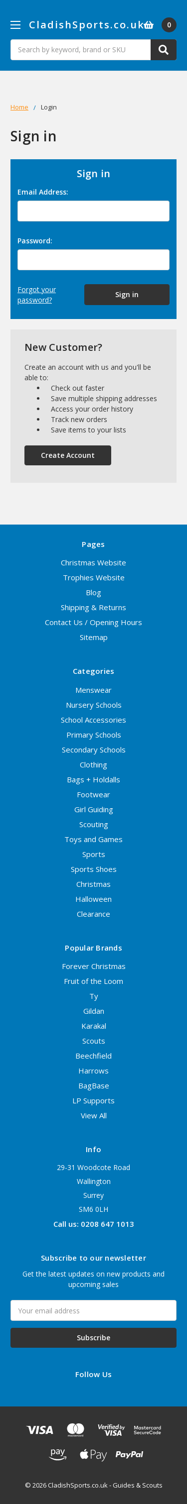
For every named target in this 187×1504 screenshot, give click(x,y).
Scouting (93, 824)
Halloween (93, 899)
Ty (93, 996)
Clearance (93, 914)
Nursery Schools (94, 705)
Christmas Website (93, 562)
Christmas (93, 884)
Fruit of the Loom (93, 981)
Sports (93, 854)
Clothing (93, 764)
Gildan (93, 1011)
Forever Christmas (94, 966)
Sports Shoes (94, 869)
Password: (34, 240)
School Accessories (93, 720)
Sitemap (94, 637)
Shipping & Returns (93, 607)
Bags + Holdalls (93, 779)
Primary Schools (93, 735)
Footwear (93, 794)
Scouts (93, 1041)
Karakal (93, 1026)
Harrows (93, 1070)
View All (94, 1115)
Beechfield (93, 1056)
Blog (93, 592)
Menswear (93, 690)
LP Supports (93, 1100)
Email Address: (42, 192)
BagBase (93, 1085)
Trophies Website (94, 577)
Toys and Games (93, 839)
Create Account (68, 455)
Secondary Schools (94, 749)
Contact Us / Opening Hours (93, 622)
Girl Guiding (93, 809)
